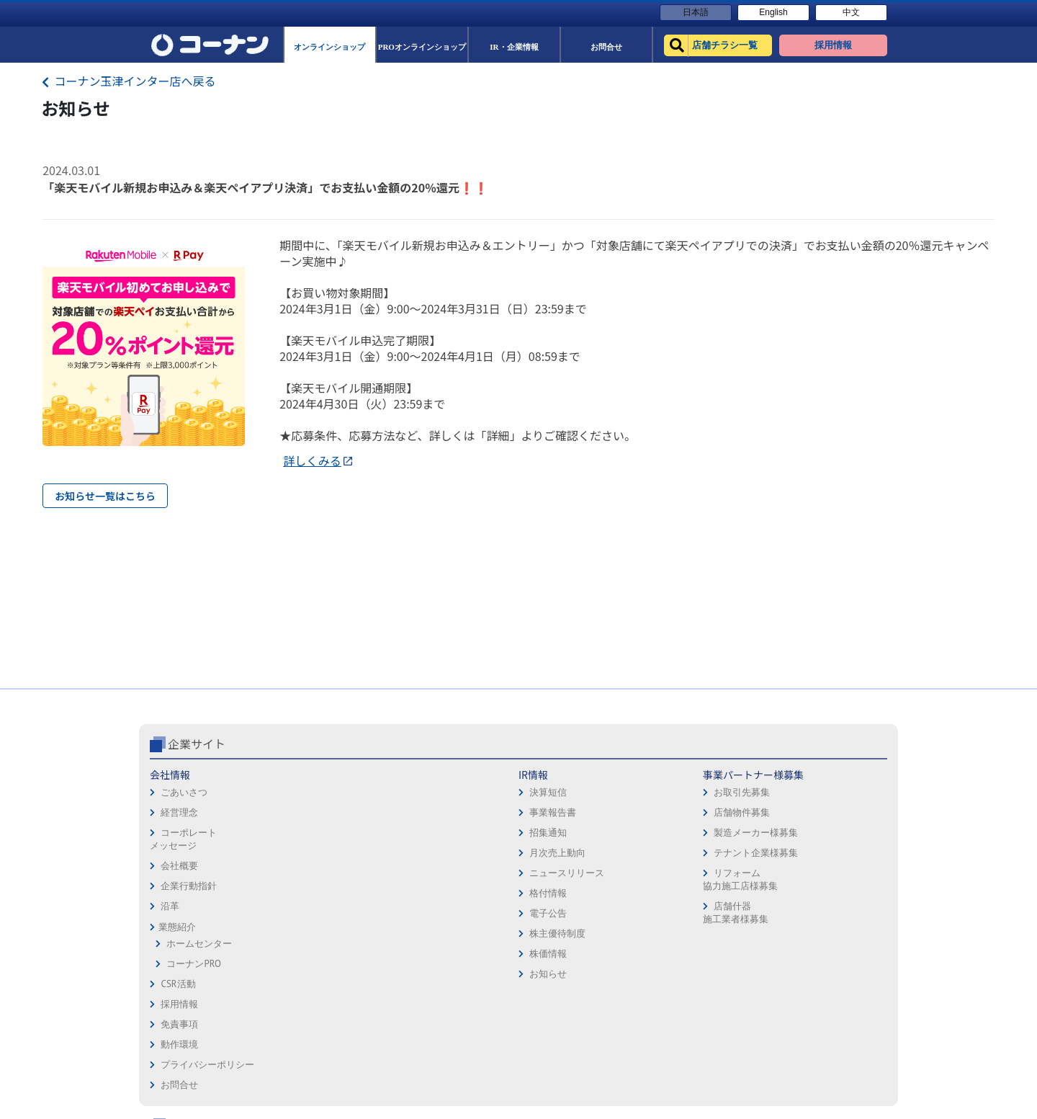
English (773, 12)
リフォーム (690, 896)
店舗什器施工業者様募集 (424, 912)
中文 (851, 12)
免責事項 (543, 795)
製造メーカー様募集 (445, 832)
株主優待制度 (310, 933)
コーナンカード (838, 835)
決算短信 (301, 792)
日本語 (696, 12)
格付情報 (301, 893)
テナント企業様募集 (445, 853)
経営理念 (179, 812)
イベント (685, 856)
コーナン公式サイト (726, 743)
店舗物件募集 (431, 812)
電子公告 (301, 913)
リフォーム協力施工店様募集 (429, 879)
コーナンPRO (193, 964)
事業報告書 (305, 812)
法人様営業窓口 (699, 835)
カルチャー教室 (699, 916)
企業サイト (196, 743)
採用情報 (543, 775)
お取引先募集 (431, 792)
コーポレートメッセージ (183, 839)
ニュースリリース (319, 873)
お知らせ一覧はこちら (105, 496)
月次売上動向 (310, 853)
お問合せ (543, 856)
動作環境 (543, 815)
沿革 (170, 906)
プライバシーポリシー (571, 835)
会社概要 (179, 866)
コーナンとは (834, 856)
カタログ (824, 815)
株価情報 (301, 954)
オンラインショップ (709, 795)
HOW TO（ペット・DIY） (719, 876)
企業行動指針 (189, 886)
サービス (824, 795)
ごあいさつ (184, 792)
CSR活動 (178, 984)
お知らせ (301, 974)
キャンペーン (834, 775)
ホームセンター (199, 943)
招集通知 (301, 832)
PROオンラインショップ (717, 815)
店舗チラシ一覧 (699, 775)
